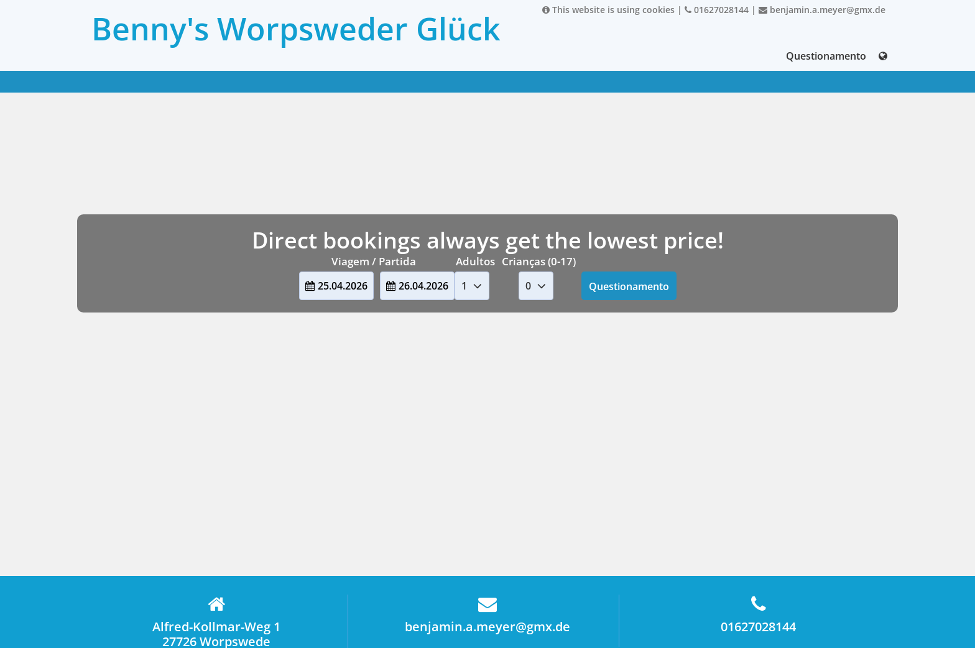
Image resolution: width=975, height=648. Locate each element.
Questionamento (826, 56)
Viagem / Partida (373, 261)
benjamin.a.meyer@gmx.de (822, 10)
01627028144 (717, 10)
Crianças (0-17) (539, 261)
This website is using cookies (608, 10)
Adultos (475, 261)
